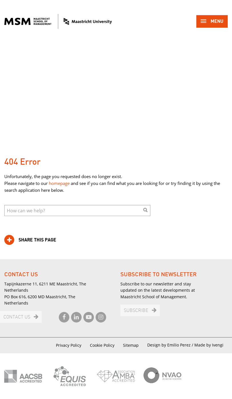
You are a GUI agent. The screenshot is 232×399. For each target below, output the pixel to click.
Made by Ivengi (208, 345)
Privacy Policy (68, 345)
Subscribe (136, 310)
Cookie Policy (102, 345)
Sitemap (131, 345)
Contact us (16, 317)
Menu (212, 22)
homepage (59, 183)
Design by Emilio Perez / (170, 345)
